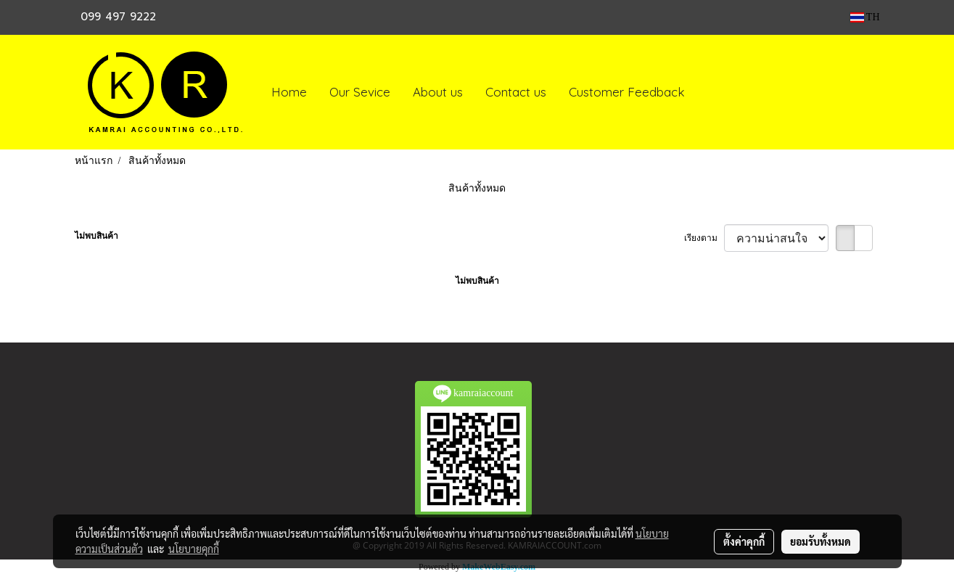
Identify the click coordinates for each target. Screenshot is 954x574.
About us (438, 91)
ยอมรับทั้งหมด (820, 541)
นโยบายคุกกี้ (193, 548)
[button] (709, 92)
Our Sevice (359, 91)
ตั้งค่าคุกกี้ (744, 541)
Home (289, 91)
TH (865, 17)
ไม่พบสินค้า (96, 236)
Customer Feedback (627, 91)
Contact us (515, 91)
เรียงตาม (704, 238)
